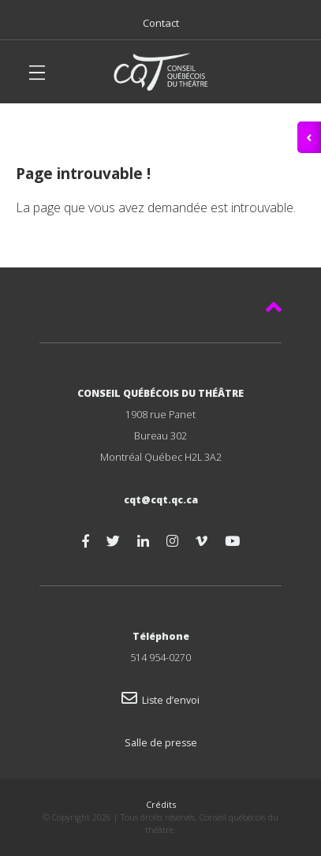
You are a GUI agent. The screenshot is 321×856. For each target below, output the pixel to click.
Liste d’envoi (160, 700)
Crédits (161, 804)
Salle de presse (161, 742)
